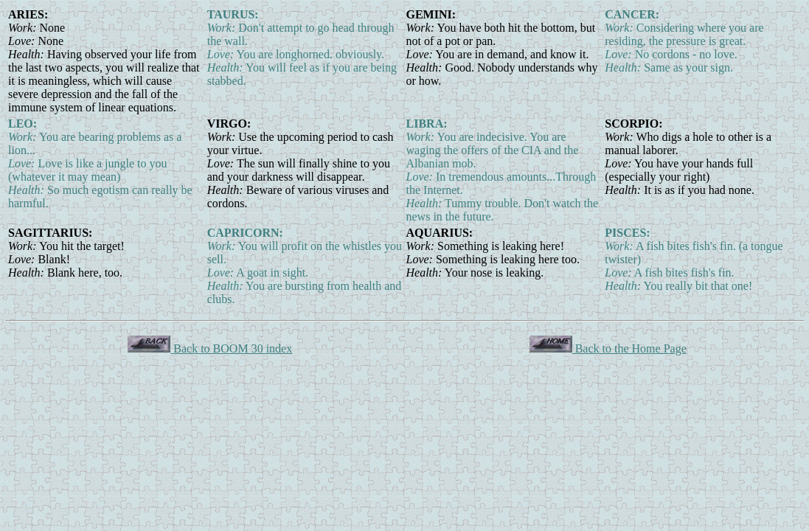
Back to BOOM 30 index (210, 348)
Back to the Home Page (608, 348)
